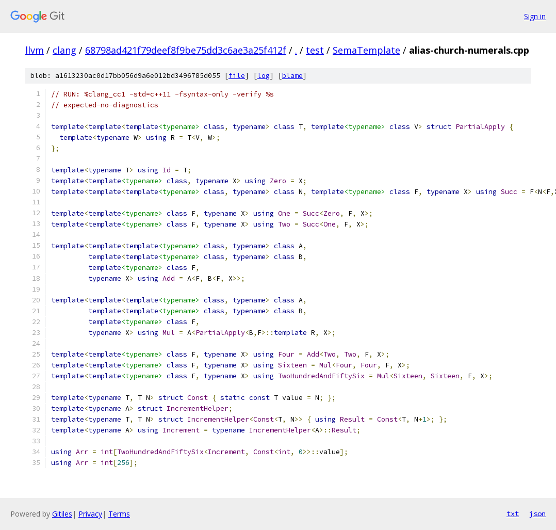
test (315, 50)
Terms (119, 514)
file (236, 75)
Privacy (90, 514)
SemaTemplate (366, 50)
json (537, 513)
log (263, 75)
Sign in (535, 16)
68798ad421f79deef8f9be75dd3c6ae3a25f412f (185, 50)
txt (512, 513)
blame (292, 75)
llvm (34, 50)
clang (64, 50)
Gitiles (62, 514)
